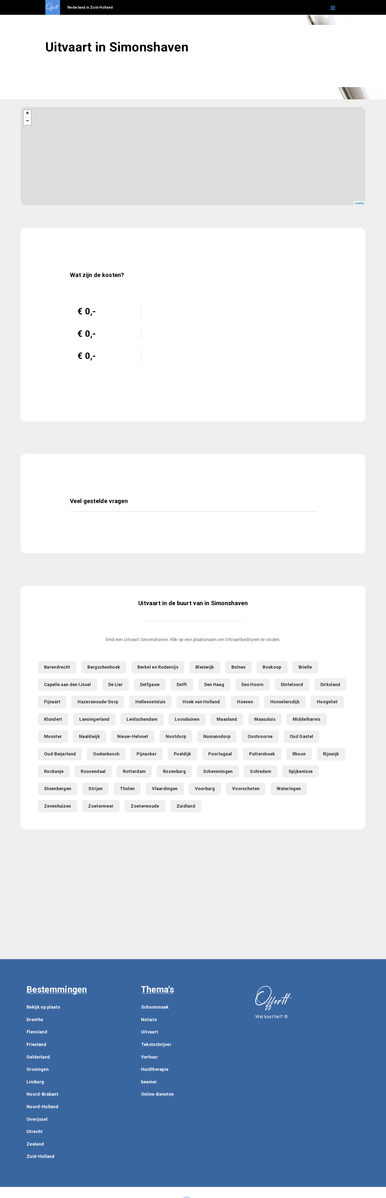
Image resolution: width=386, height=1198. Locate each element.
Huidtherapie (155, 1069)
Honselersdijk (285, 701)
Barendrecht (57, 667)
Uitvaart (149, 1031)
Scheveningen (218, 771)
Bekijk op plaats (43, 1007)
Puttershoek (262, 753)
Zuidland (186, 806)
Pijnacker (147, 753)
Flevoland (37, 1031)
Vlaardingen (164, 788)
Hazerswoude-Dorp (98, 701)
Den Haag (214, 684)
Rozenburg (174, 771)
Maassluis (264, 719)
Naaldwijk (89, 736)
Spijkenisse (301, 771)
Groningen (38, 1069)
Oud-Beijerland (60, 753)
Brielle (305, 667)
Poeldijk (182, 753)
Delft (182, 684)
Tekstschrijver (156, 1044)
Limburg (35, 1081)
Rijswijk (331, 753)
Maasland (227, 719)
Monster (53, 736)
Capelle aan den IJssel (67, 684)
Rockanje (54, 771)
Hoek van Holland (201, 701)
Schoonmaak (155, 1007)
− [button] (27, 121)
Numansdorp (216, 736)
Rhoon (299, 753)
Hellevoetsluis (150, 701)
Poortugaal (220, 753)
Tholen (127, 788)
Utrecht (35, 1131)
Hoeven (245, 701)
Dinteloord (292, 684)
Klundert (53, 719)
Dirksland (330, 684)
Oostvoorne (260, 736)
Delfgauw (150, 684)
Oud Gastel (301, 736)
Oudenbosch (106, 753)
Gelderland (38, 1057)
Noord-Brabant (42, 1094)
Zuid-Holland (41, 1156)
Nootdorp (176, 736)
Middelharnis (307, 719)
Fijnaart (52, 701)
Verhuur (149, 1057)
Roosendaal (93, 771)
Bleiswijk (204, 667)
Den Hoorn (252, 684)
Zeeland (35, 1144)
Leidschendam (142, 719)
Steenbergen (57, 788)
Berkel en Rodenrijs (157, 667)
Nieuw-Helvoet (132, 736)
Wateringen (289, 788)
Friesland (36, 1044)
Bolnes (238, 667)
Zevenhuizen (57, 806)
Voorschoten (245, 788)
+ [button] (27, 113)
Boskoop (272, 667)
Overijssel (37, 1119)
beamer (149, 1081)
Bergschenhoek (103, 667)
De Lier (115, 684)
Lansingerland (94, 719)
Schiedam (260, 771)
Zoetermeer (100, 806)
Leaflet (359, 203)
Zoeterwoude (145, 806)
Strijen (95, 788)
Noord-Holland (42, 1106)
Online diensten (157, 1094)
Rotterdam (134, 771)
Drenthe (35, 1019)
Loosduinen (187, 719)
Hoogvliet (327, 701)
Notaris (149, 1019)
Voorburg (205, 788)
